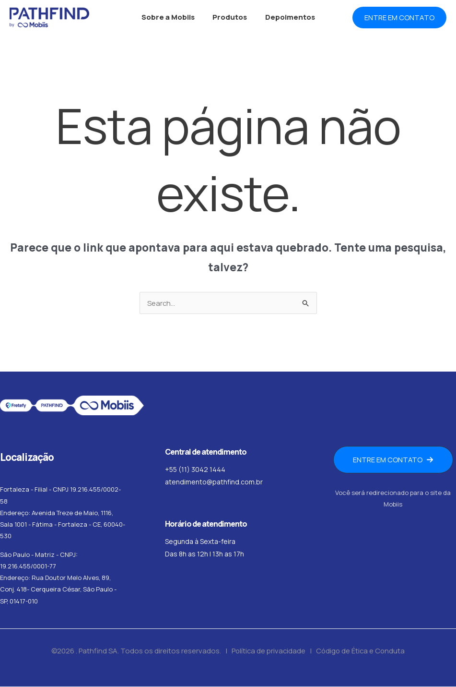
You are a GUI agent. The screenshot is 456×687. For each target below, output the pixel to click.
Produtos (229, 17)
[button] (399, 17)
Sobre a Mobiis (171, 17)
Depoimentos (286, 17)
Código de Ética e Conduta (361, 651)
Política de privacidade (267, 651)
